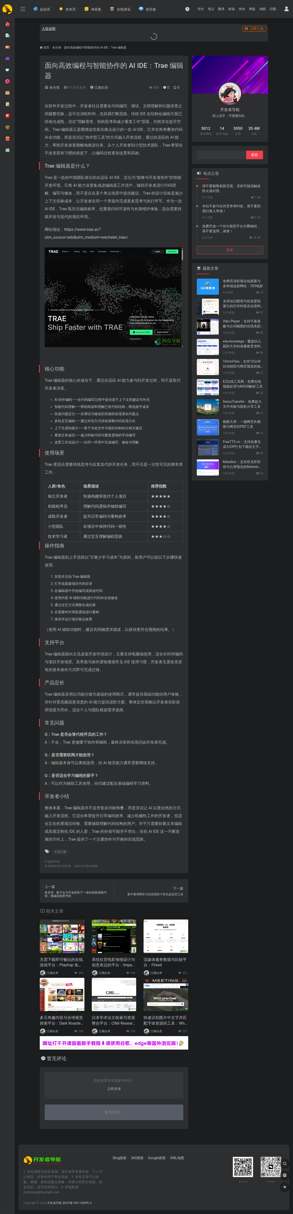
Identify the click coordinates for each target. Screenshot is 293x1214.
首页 (46, 47)
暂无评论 (57, 1058)
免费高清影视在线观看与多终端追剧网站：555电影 (243, 283)
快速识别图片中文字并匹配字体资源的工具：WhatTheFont (166, 1020)
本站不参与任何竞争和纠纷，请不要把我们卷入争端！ (231, 208)
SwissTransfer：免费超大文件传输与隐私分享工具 (242, 404)
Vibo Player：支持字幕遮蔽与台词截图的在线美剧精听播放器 (242, 324)
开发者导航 (54, 1203)
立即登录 (114, 1089)
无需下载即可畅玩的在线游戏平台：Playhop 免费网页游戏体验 (61, 962)
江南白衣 (99, 87)
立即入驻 (254, 29)
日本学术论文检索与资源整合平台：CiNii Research (113, 1020)
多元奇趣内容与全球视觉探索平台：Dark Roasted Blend (61, 1020)
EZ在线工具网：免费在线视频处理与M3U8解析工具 (243, 384)
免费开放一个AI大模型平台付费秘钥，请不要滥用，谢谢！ (231, 228)
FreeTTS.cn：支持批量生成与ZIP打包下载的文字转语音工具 (242, 444)
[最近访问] (187, 9)
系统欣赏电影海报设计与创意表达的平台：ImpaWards (113, 962)
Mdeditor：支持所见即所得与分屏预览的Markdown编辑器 (243, 464)
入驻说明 (48, 29)
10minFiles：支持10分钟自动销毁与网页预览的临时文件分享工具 (242, 364)
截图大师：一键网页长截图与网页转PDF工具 (242, 424)
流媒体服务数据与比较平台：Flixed (165, 962)
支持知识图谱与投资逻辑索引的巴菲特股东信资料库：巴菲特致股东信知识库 (242, 303)
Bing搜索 (120, 1158)
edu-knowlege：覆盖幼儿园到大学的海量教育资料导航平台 (242, 344)
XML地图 (177, 1158)
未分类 (56, 47)
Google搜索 (157, 1158)
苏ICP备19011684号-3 (77, 1203)
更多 (229, 250)
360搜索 (137, 1158)
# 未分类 (60, 852)
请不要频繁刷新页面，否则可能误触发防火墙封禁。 (231, 188)
